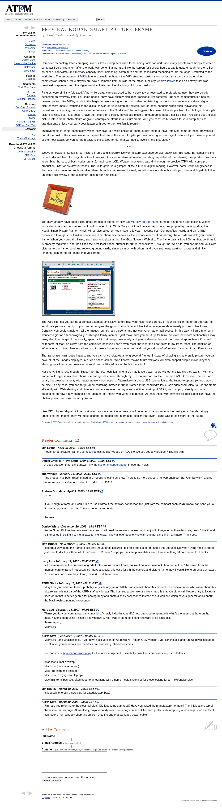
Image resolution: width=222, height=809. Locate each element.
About (9, 19)
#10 (101, 636)
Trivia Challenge (26, 138)
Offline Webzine (27, 151)
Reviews (71, 19)
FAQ (33, 134)
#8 (100, 583)
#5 (104, 526)
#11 (97, 688)
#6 (103, 544)
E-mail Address (61, 742)
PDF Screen (29, 158)
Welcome (30, 48)
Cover (32, 40)
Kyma (32, 118)
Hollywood (30, 67)
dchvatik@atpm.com (78, 35)
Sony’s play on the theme (142, 221)
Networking (59, 19)
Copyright (46, 802)
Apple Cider (29, 59)
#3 (99, 473)
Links (47, 19)
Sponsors (30, 44)
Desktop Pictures (33, 19)
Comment (88, 749)
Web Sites (30, 70)
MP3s (83, 76)
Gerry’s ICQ (29, 110)
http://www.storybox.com (57, 48)
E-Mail (32, 51)
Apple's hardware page (77, 653)
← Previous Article (25, 28)
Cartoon (31, 95)
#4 (101, 491)
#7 (97, 561)
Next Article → (33, 28)
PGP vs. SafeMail (26, 125)
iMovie (171, 81)
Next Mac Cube (27, 87)
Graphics (30, 78)
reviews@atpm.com (164, 422)
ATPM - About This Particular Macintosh (19, 10)
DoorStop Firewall (25, 107)
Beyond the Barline (25, 63)
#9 (97, 609)
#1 (93, 447)
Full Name (48, 736)
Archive (18, 19)
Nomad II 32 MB (26, 121)
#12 (97, 701)
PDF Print (30, 155)
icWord (32, 114)
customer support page (112, 464)
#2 (113, 460)
